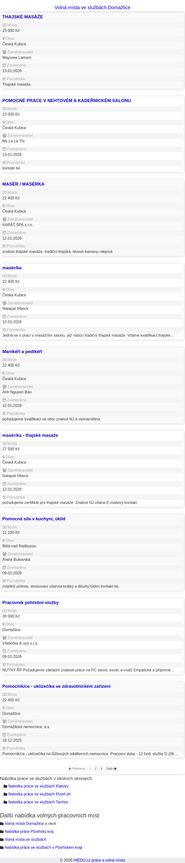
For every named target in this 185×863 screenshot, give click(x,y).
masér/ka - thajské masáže (30, 435)
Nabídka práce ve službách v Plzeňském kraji (43, 847)
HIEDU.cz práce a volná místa (99, 860)
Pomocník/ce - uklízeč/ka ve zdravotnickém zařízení (56, 686)
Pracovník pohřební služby (30, 602)
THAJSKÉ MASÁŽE (22, 16)
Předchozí (76, 768)
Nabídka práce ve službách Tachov (38, 802)
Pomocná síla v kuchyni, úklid (34, 518)
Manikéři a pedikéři (22, 351)
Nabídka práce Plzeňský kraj (29, 831)
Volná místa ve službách (25, 839)
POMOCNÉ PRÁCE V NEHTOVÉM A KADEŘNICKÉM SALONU (66, 100)
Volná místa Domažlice (24, 823)
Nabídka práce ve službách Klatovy (38, 786)
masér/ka (12, 267)
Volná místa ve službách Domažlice (93, 7)
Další (111, 768)
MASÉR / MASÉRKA (23, 184)
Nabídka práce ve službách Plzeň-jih (39, 794)
